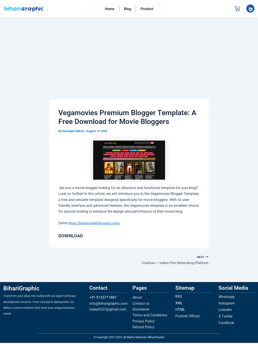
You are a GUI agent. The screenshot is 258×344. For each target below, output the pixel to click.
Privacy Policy (143, 322)
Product (147, 9)
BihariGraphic (21, 289)
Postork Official (187, 317)
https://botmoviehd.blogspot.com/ (96, 224)
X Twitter (225, 317)
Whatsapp (226, 298)
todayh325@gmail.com (107, 310)
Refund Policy (143, 328)
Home (110, 9)
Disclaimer (140, 310)
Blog (127, 9)
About (137, 298)
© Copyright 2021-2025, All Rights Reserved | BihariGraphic (129, 338)
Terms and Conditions (149, 316)
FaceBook (226, 324)
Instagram (226, 304)
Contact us (141, 304)
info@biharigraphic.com (108, 304)
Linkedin (225, 311)
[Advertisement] (129, 51)
